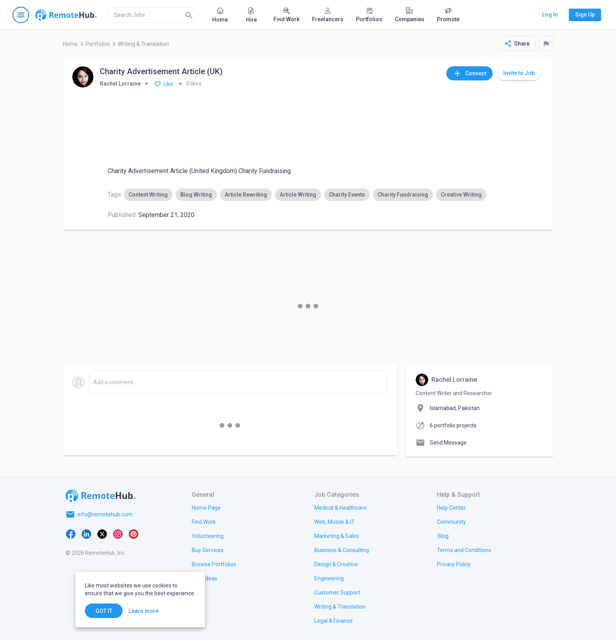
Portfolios (98, 44)
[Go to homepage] (66, 15)
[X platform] (102, 533)
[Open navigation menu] (21, 15)
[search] (152, 15)
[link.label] (451, 507)
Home (70, 44)
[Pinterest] (133, 533)
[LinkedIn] (86, 533)
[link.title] (206, 507)
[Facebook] (71, 533)
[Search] (189, 15)
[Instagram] (118, 533)
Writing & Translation (143, 44)
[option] (148, 194)
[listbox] (305, 194)
